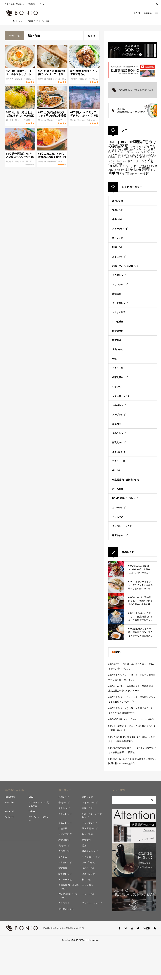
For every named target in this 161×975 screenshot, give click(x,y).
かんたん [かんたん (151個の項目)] (117, 152)
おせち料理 (117, 489)
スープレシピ (118, 414)
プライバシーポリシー (38, 819)
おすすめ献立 (118, 312)
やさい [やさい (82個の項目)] (122, 157)
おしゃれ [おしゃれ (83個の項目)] (132, 146)
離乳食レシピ (118, 442)
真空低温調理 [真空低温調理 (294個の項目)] (137, 169)
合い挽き (74, 79)
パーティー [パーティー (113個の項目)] (121, 161)
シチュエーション (121, 396)
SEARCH (157, 4)
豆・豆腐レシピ (65, 79)
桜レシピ (116, 470)
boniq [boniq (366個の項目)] (113, 141)
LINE (30, 797)
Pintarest (9, 817)
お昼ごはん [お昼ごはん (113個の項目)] (141, 149)
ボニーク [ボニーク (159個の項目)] (133, 161)
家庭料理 (116, 424)
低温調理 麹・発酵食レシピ (125, 479)
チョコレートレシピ (122, 526)
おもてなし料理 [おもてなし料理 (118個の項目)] (120, 149)
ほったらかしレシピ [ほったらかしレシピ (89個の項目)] (137, 155)
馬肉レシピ (117, 349)
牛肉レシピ (117, 219)
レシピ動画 (117, 321)
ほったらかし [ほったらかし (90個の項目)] (123, 155)
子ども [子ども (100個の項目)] (128, 166)
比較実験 (116, 293)
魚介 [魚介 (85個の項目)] (142, 174)
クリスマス (117, 517)
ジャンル (116, 386)
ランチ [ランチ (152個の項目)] (143, 161)
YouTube (9, 802)
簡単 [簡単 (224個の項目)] (111, 173)
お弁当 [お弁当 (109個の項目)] (132, 149)
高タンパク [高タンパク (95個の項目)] (135, 174)
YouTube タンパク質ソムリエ (38, 804)
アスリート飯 (118, 461)
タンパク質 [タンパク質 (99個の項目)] (140, 157)
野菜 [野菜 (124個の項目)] (127, 173)
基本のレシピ (64, 161)
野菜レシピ (31, 79)
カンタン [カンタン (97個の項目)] (130, 157)
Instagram (10, 797)
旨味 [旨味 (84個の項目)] (152, 166)
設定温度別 (117, 331)
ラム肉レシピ (118, 275)
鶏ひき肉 (10, 79)
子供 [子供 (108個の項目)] (134, 166)
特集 (114, 359)
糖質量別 (116, 340)
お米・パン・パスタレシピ (125, 266)
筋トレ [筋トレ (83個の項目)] (153, 170)
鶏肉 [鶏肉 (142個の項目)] (147, 173)
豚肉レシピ (117, 200)
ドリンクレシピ (120, 284)
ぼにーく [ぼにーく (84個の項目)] (115, 157)
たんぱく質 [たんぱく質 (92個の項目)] (141, 152)
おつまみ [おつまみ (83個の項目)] (139, 146)
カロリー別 (117, 368)
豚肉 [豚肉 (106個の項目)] (121, 173)
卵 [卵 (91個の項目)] (124, 166)
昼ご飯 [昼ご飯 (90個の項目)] (117, 170)
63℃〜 (61, 120)
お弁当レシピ (118, 405)
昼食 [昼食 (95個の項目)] (123, 170)
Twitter (31, 811)
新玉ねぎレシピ (120, 535)
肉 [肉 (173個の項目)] (117, 173)
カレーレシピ (118, 507)
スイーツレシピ (120, 228)
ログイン (137, 13)
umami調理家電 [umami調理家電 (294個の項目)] (134, 141)
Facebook (9, 811)
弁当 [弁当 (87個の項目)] (148, 166)
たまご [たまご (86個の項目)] (133, 152)
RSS (117, 652)
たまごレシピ (118, 256)
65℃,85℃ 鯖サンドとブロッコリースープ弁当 (131, 719)
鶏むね (73, 120)
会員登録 (148, 13)
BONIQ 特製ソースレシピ (125, 498)
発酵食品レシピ (120, 377)
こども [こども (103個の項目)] (127, 152)
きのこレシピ (118, 433)
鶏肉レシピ (20, 79)
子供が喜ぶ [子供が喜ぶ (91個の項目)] (141, 166)
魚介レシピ (117, 238)
